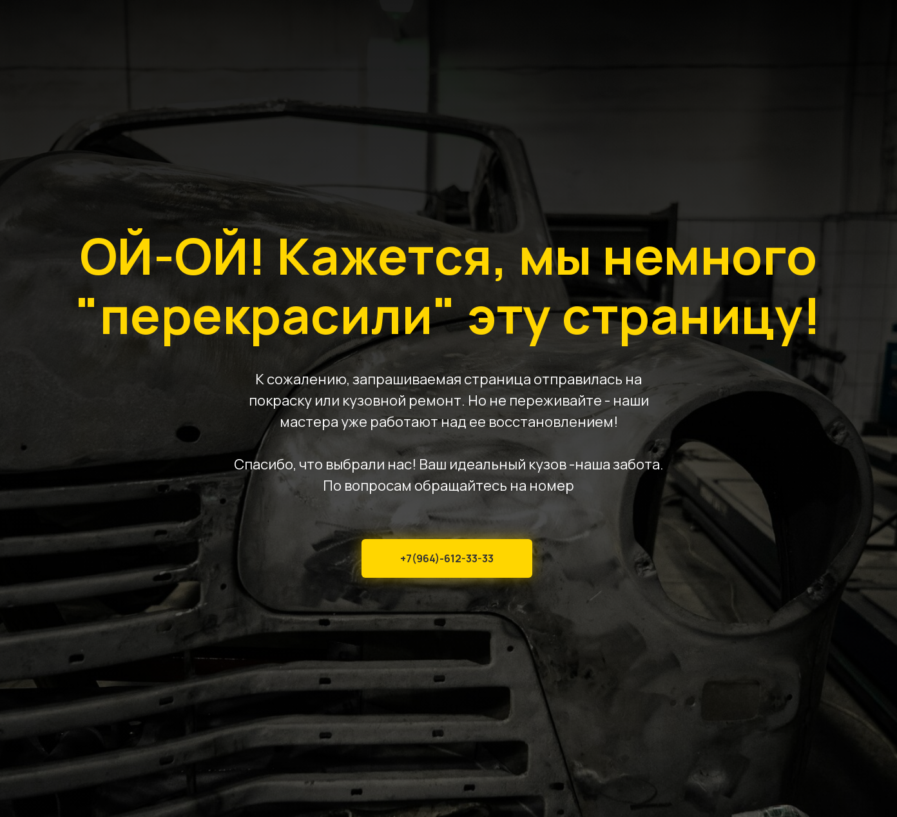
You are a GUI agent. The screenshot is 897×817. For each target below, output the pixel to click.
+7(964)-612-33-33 (447, 558)
